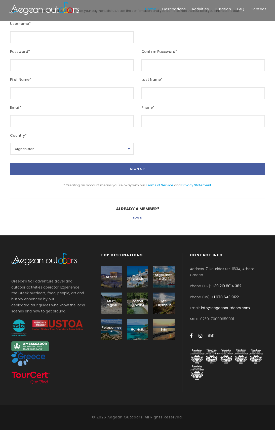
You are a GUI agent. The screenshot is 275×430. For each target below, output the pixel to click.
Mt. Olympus (163, 303)
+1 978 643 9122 (225, 297)
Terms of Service (159, 185)
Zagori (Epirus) (137, 303)
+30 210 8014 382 (226, 286)
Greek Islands (138, 276)
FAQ (241, 9)
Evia (164, 329)
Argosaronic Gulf (164, 276)
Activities (200, 9)
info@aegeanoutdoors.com (225, 307)
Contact (258, 9)
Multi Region (111, 303)
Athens (111, 276)
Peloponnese (111, 329)
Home (150, 9)
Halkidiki (137, 329)
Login (137, 218)
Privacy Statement (196, 185)
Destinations (174, 9)
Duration (223, 9)
